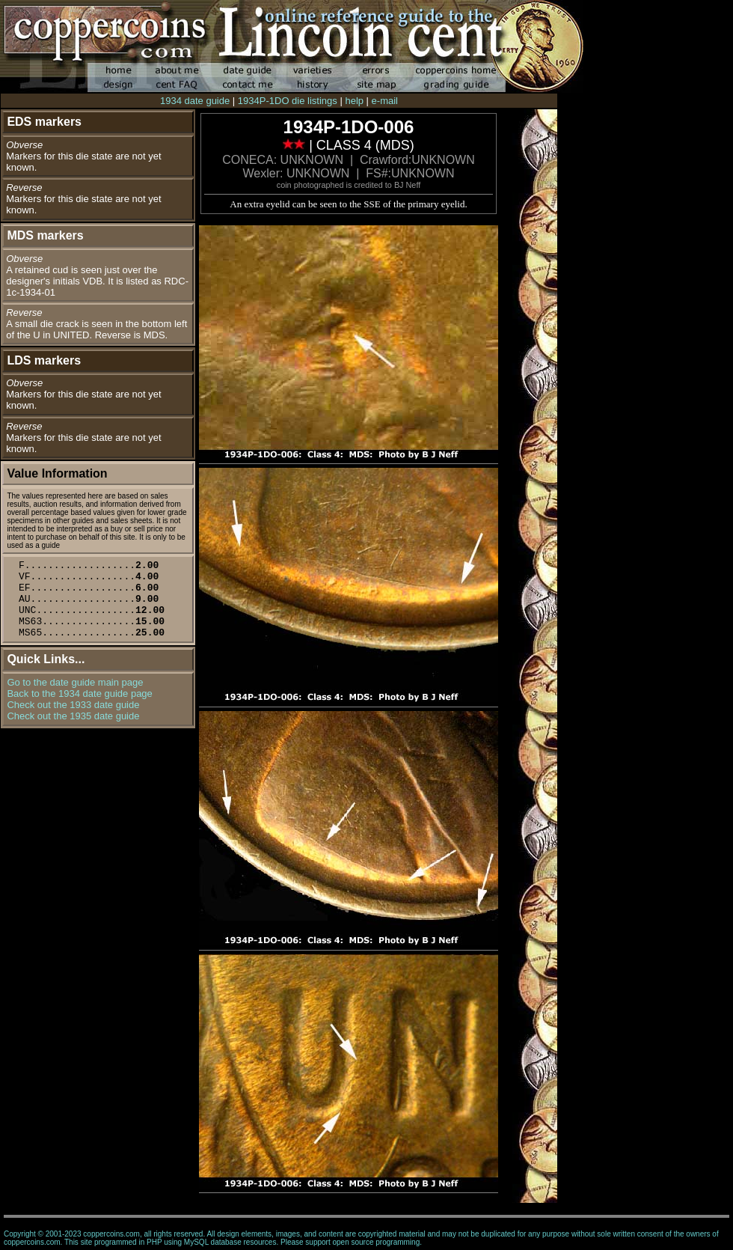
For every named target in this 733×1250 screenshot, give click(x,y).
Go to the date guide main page (75, 682)
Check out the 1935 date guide (73, 716)
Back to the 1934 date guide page (79, 693)
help (354, 100)
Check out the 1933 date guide (73, 704)
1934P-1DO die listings (287, 100)
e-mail (385, 100)
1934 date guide (195, 100)
